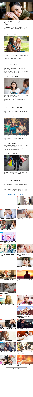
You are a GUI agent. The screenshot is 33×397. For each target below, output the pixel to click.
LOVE (17, 209)
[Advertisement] (16, 384)
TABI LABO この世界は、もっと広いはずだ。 (16, 194)
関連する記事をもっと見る (16, 368)
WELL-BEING (2, 232)
